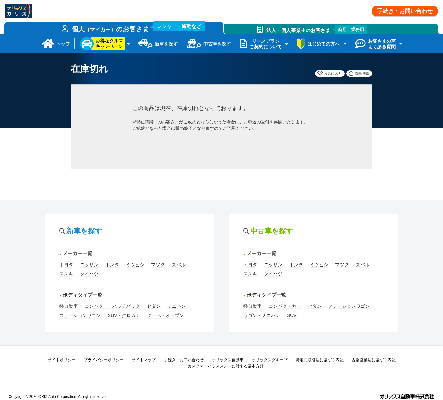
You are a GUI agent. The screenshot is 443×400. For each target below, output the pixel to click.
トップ (63, 43)
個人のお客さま (138, 27)
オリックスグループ (270, 360)
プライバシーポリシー (104, 360)
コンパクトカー (285, 306)
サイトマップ (144, 360)
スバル (179, 264)
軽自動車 (68, 306)
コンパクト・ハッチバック (112, 306)
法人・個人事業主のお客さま (317, 29)
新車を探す (166, 43)
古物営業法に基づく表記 (374, 360)
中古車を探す (217, 43)
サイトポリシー (62, 360)
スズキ (66, 273)
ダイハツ (89, 273)
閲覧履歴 (362, 73)
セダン (154, 306)
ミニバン (176, 306)
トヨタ (66, 264)
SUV (292, 315)
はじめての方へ (323, 43)
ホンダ (112, 264)
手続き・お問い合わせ (405, 11)
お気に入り (333, 73)
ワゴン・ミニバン (261, 315)
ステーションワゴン (80, 315)
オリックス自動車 (228, 360)
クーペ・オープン (165, 315)
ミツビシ (135, 264)
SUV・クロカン (124, 315)
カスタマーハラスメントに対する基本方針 (226, 366)
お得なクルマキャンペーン (109, 43)
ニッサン (89, 264)
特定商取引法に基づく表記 (320, 360)
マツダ (158, 264)
